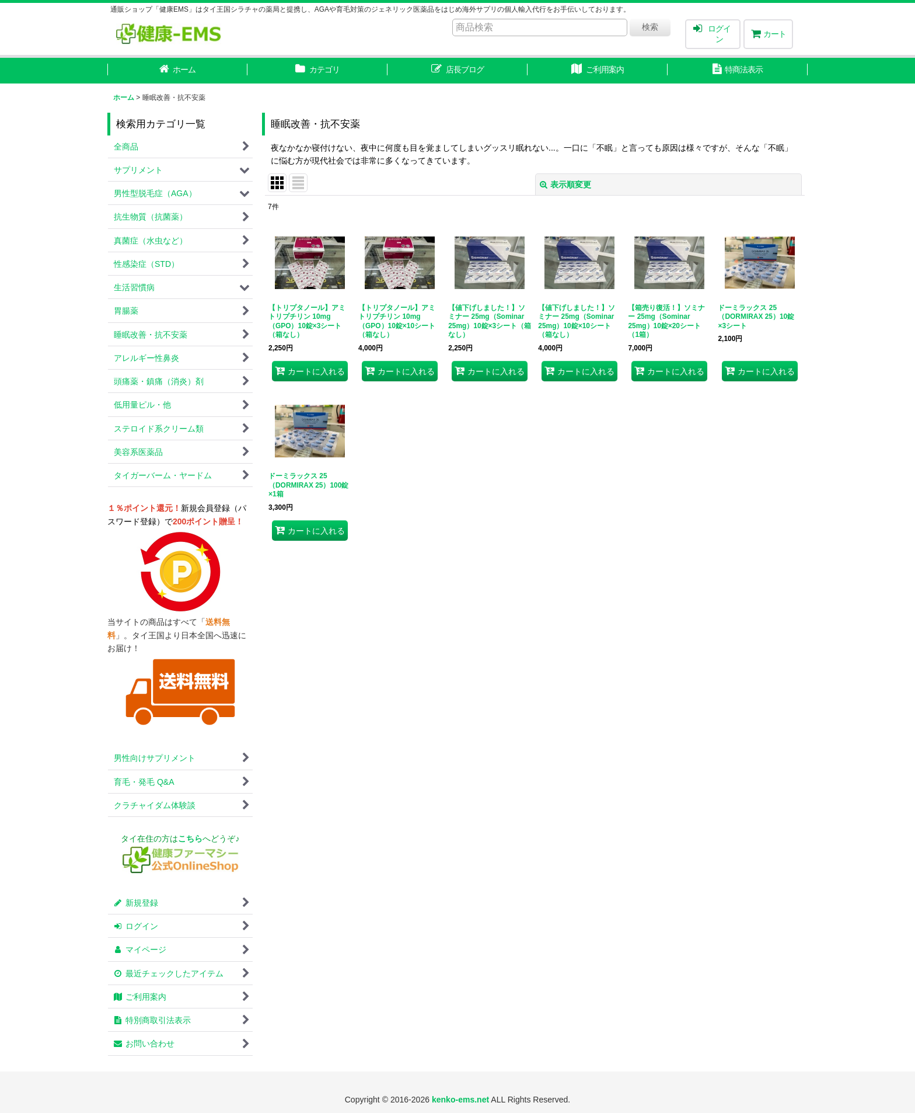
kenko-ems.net (460, 1099)
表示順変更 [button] (565, 184)
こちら (190, 838)
